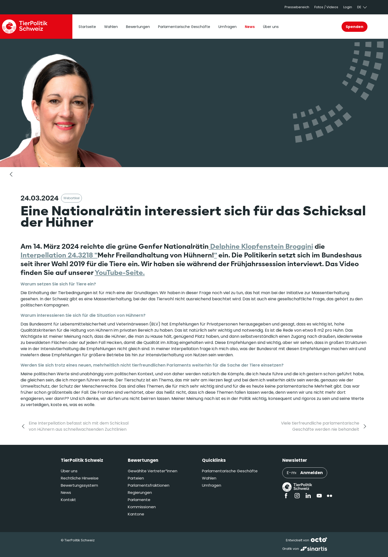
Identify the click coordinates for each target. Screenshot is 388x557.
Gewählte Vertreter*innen (152, 471)
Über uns (69, 471)
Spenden (354, 26)
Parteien (136, 478)
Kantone (136, 514)
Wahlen (209, 478)
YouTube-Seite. (120, 272)
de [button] (362, 7)
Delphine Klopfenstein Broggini (261, 246)
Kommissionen (142, 507)
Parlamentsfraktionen (148, 485)
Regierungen (140, 492)
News (66, 492)
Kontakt (68, 499)
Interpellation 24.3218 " (59, 255)
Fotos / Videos (326, 7)
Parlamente (139, 499)
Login (347, 7)
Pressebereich (297, 7)
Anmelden (311, 473)
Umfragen (211, 485)
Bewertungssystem (79, 485)
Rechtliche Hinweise (80, 478)
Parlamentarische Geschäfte (230, 471)
